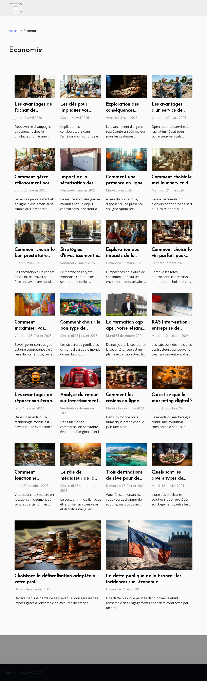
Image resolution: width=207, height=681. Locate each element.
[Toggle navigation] (15, 8)
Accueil (14, 31)
